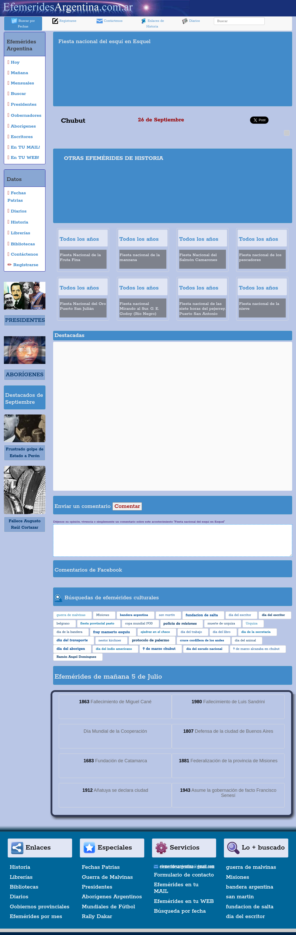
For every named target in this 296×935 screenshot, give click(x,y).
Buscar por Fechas (23, 23)
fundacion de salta (249, 906)
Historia (20, 867)
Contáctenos (109, 21)
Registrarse (64, 21)
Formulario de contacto (184, 875)
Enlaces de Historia (152, 23)
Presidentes (97, 887)
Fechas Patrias (101, 867)
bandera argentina (249, 887)
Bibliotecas (24, 887)
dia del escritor (245, 916)
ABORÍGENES (25, 374)
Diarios (191, 21)
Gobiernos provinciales (39, 906)
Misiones (237, 877)
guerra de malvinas (251, 867)
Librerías (21, 877)
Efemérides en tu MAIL (176, 888)
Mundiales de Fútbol (108, 906)
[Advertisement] (236, 69)
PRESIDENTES (25, 320)
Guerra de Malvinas (107, 877)
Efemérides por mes (36, 916)
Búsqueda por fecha (180, 911)
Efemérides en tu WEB (184, 901)
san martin (240, 896)
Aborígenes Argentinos (112, 896)
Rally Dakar (97, 916)
